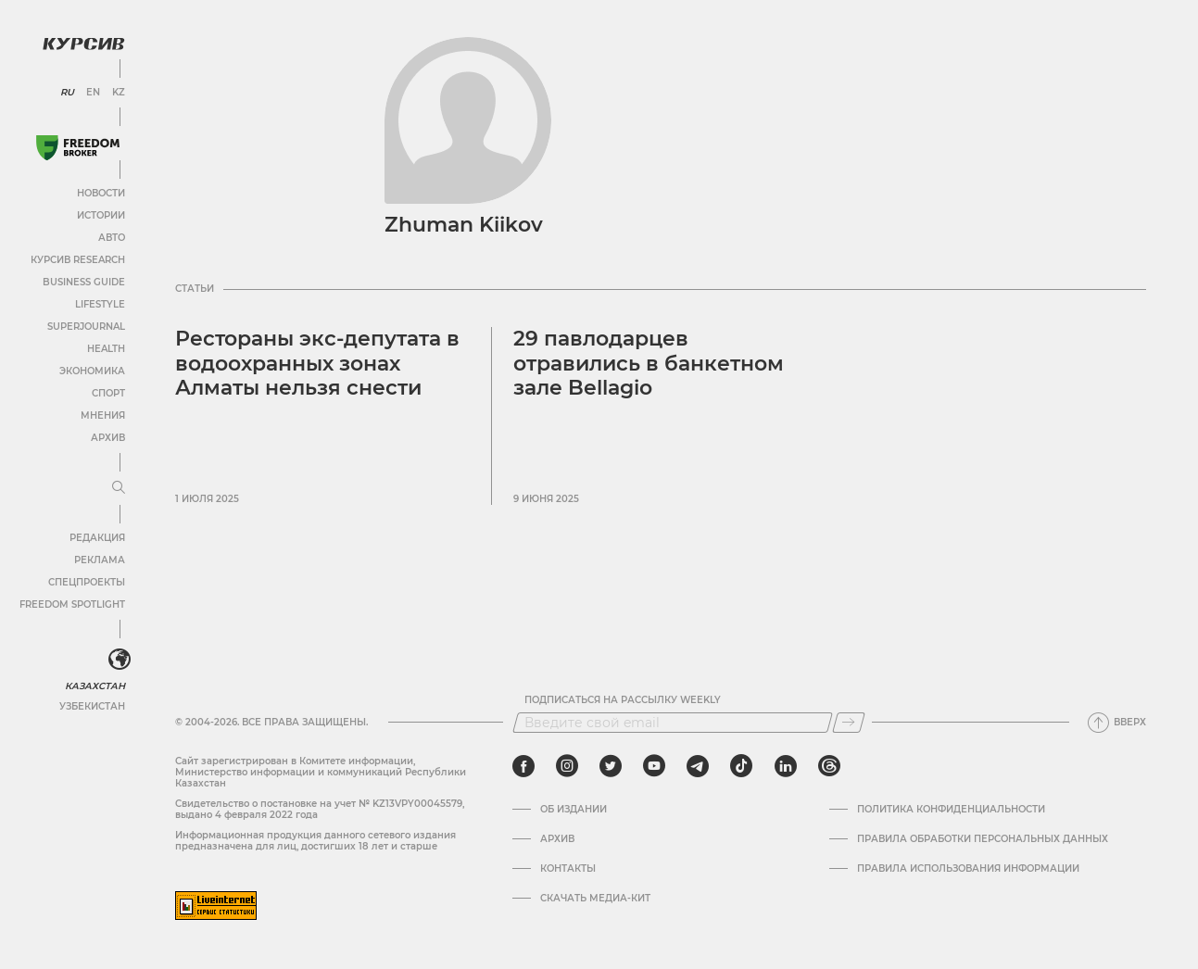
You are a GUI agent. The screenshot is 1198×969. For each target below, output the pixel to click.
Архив (108, 438)
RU (67, 92)
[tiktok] (741, 766)
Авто (111, 238)
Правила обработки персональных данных (982, 839)
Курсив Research (78, 260)
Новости (101, 193)
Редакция (97, 538)
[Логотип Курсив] (83, 43)
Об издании (573, 809)
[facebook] (523, 766)
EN (93, 92)
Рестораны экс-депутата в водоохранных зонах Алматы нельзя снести (317, 363)
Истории (101, 215)
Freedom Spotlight (72, 604)
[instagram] (567, 766)
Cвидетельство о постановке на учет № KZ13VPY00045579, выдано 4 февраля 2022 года (319, 809)
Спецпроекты (86, 582)
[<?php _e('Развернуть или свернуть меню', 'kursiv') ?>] (119, 660)
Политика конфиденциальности (951, 809)
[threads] (829, 766)
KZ (118, 92)
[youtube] (654, 766)
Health (106, 349)
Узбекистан (92, 706)
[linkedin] (785, 766)
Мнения (103, 415)
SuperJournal (86, 327)
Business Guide (84, 282)
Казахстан (95, 686)
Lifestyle (100, 304)
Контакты (568, 869)
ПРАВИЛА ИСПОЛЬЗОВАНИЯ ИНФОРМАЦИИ (968, 869)
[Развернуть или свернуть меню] (118, 488)
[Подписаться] (849, 722)
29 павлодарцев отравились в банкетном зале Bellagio (648, 363)
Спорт (108, 393)
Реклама (99, 560)
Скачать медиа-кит (595, 898)
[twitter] (610, 766)
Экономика (92, 371)
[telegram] (698, 766)
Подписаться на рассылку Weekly (622, 700)
